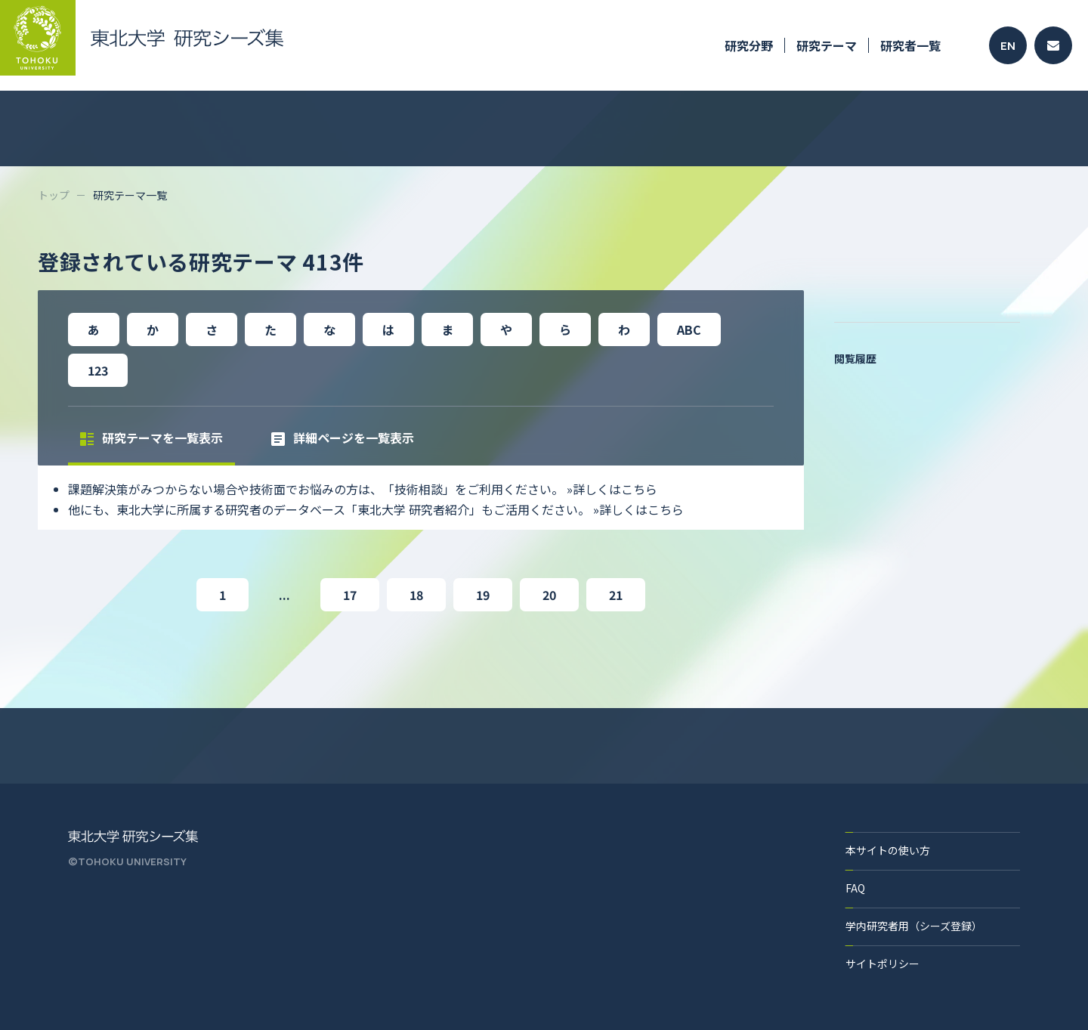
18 (416, 595)
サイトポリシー (882, 963)
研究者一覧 (910, 45)
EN (1007, 46)
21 (616, 595)
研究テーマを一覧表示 (151, 437)
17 (350, 595)
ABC (689, 329)
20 (549, 595)
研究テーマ (826, 45)
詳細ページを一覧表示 (342, 437)
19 (483, 595)
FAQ (855, 887)
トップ (54, 195)
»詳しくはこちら (612, 489)
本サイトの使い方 (887, 850)
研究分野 (749, 45)
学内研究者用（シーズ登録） (913, 925)
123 (98, 370)
